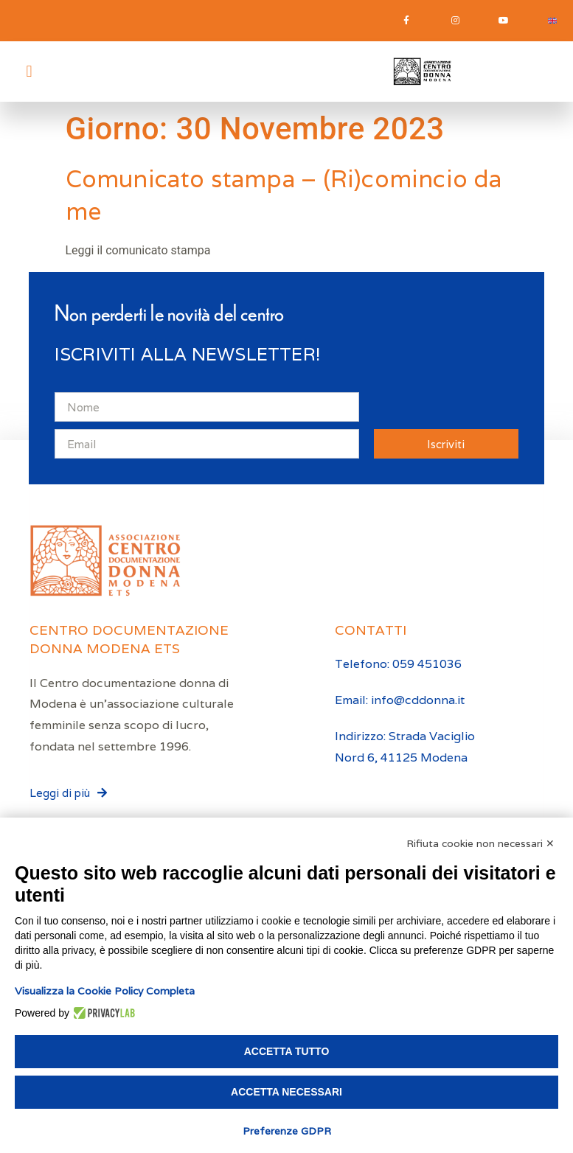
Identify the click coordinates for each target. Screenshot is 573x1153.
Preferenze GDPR (287, 1131)
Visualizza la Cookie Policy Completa (105, 990)
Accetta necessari (286, 1092)
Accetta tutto (287, 1051)
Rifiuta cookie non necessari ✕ (480, 843)
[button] (29, 71)
